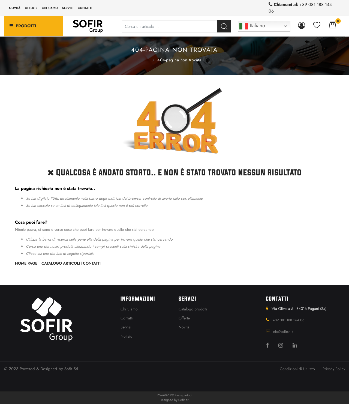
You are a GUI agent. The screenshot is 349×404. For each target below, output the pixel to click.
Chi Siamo (129, 309)
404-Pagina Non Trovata (179, 60)
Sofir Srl (71, 369)
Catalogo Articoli (60, 263)
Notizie (126, 336)
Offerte (31, 8)
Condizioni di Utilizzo (297, 369)
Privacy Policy (334, 369)
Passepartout (183, 395)
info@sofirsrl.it (282, 331)
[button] (224, 26)
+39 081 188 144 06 (288, 320)
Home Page (147, 59)
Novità (14, 8)
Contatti (85, 8)
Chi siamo (50, 8)
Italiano (252, 26)
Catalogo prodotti (193, 309)
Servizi (67, 8)
